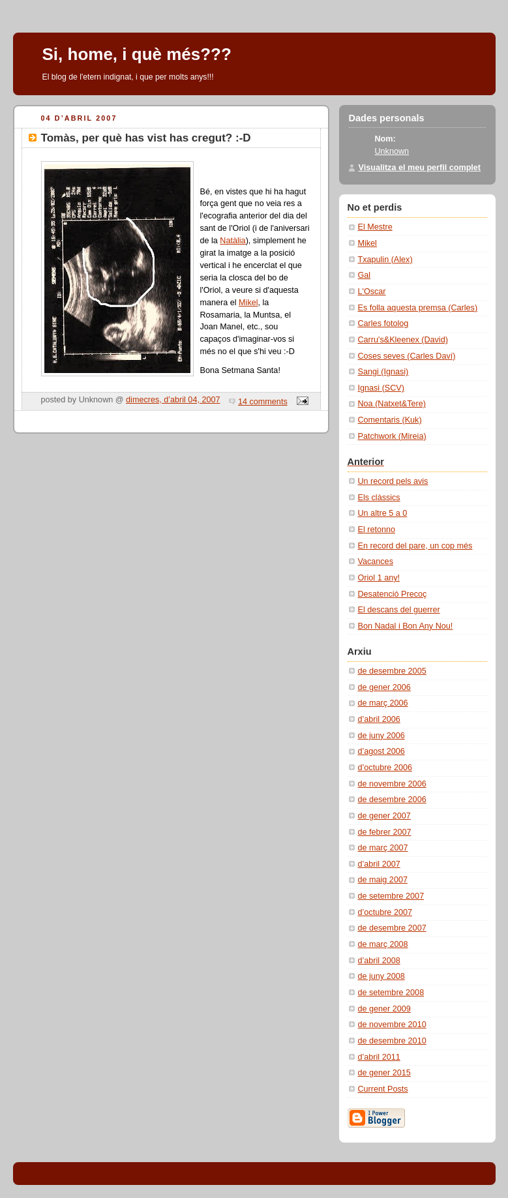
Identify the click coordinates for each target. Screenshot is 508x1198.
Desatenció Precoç (392, 594)
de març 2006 (383, 703)
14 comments (263, 401)
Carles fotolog (383, 323)
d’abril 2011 (379, 1057)
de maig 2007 (383, 879)
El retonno (376, 529)
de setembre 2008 (391, 992)
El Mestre (375, 227)
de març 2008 (383, 944)
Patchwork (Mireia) (392, 436)
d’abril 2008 (379, 960)
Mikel (248, 302)
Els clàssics (379, 497)
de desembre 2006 (392, 799)
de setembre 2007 (391, 896)
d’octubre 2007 (385, 912)
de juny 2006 (381, 735)
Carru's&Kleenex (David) (403, 339)
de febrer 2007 (384, 832)
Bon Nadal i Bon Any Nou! (405, 626)
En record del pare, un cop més (415, 545)
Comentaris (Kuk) (390, 420)
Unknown (392, 151)
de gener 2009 (384, 1008)
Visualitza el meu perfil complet (420, 167)
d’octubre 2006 (385, 767)
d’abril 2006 (379, 719)
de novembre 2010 (392, 1024)
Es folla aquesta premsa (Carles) (418, 307)
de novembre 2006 (392, 783)
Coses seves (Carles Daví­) (407, 356)
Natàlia (232, 240)
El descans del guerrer (399, 609)
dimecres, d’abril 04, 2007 (173, 399)
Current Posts (383, 1089)
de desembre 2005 (392, 671)
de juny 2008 (381, 976)
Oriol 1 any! (379, 577)
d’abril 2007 (379, 864)
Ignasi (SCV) (381, 388)
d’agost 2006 (381, 751)
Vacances (375, 561)
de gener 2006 (384, 687)
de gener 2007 (384, 815)
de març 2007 (383, 847)
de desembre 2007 (392, 928)
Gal (364, 275)
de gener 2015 (384, 1072)
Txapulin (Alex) (385, 259)
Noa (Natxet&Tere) (392, 403)
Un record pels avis (393, 481)
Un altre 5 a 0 (383, 513)
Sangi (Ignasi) (383, 371)
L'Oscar (372, 291)
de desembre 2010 (392, 1040)
